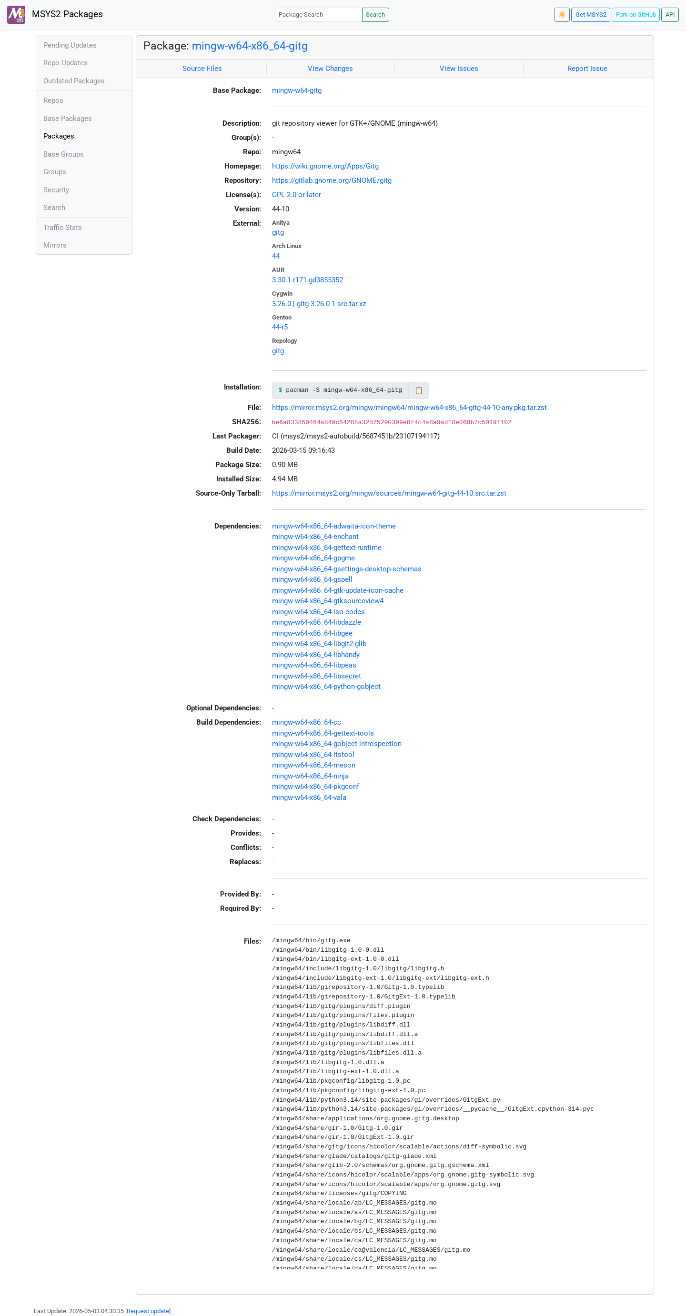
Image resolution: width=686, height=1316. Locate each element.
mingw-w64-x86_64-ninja (310, 776)
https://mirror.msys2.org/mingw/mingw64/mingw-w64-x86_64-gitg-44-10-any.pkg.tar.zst (409, 407)
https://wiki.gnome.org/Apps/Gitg (325, 166)
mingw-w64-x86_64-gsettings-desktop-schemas (347, 569)
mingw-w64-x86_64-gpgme (313, 558)
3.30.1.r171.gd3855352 (307, 280)
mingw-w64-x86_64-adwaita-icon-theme (334, 526)
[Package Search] (319, 14)
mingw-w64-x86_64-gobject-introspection (337, 743)
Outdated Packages (74, 81)
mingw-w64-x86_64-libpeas (314, 665)
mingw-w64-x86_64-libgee (312, 633)
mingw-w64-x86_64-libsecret (316, 676)
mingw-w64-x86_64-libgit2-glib (319, 643)
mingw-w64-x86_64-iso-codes (318, 612)
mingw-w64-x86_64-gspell (312, 579)
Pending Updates (70, 45)
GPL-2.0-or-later (296, 194)
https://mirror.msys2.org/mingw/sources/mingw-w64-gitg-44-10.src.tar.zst (389, 493)
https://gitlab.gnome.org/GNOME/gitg (332, 180)
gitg (278, 232)
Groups (54, 172)
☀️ (562, 14)
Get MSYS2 (590, 14)
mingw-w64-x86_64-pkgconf (315, 786)
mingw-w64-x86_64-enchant (315, 536)
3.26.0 (281, 303)
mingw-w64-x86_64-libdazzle (316, 622)
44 (276, 256)
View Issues (459, 68)
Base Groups (63, 154)
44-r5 (280, 327)
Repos (53, 100)
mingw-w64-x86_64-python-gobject (326, 686)
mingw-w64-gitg (297, 90)
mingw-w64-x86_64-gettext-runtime (327, 547)
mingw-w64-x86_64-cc (306, 722)
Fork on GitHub (636, 14)
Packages (58, 136)
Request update (148, 1311)
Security (56, 190)
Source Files (202, 68)
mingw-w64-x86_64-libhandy (316, 654)
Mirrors (55, 245)
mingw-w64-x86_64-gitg (250, 46)
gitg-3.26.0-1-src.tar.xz (331, 303)
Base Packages (67, 118)
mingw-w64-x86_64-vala (309, 797)
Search (375, 14)
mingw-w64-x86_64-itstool (313, 754)
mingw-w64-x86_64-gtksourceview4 (327, 601)
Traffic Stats (62, 227)
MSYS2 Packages (55, 15)
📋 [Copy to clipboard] (419, 390)
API (670, 14)
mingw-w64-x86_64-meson (313, 765)
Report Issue (587, 68)
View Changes (330, 68)
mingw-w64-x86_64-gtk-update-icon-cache (338, 590)
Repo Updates (65, 63)
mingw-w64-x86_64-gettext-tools (323, 733)
